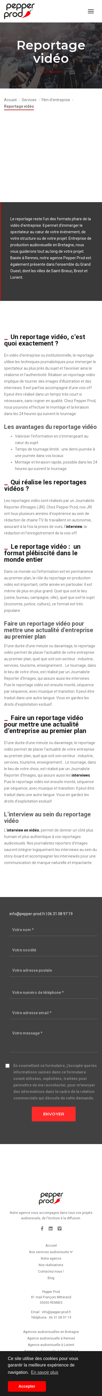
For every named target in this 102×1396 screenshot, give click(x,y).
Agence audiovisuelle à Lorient (51, 1345)
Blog (51, 1278)
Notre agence (51, 1258)
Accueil (51, 1245)
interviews (81, 775)
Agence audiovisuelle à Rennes (51, 1338)
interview (74, 526)
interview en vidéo (23, 830)
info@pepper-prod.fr (27, 914)
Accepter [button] (26, 1386)
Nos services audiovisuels (51, 1252)
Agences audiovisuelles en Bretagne (51, 1332)
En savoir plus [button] (44, 1372)
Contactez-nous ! (51, 1271)
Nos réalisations (51, 1265)
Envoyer (53, 1113)
